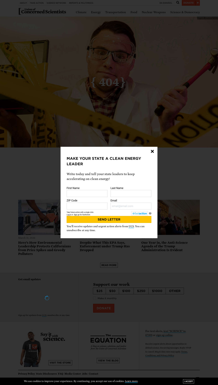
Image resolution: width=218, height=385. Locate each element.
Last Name (131, 192)
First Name (87, 192)
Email (131, 204)
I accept (188, 381)
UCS (131, 226)
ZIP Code (87, 204)
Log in (69, 215)
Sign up (76, 215)
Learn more (131, 381)
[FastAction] (139, 213)
